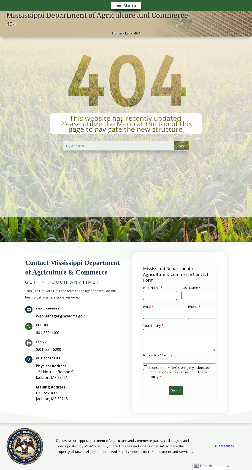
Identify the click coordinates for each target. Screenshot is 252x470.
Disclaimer (224, 446)
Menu (129, 5)
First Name (157, 295)
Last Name (189, 295)
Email (153, 311)
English (203, 466)
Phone (191, 311)
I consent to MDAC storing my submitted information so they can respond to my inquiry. (179, 365)
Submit (177, 380)
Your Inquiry (157, 327)
